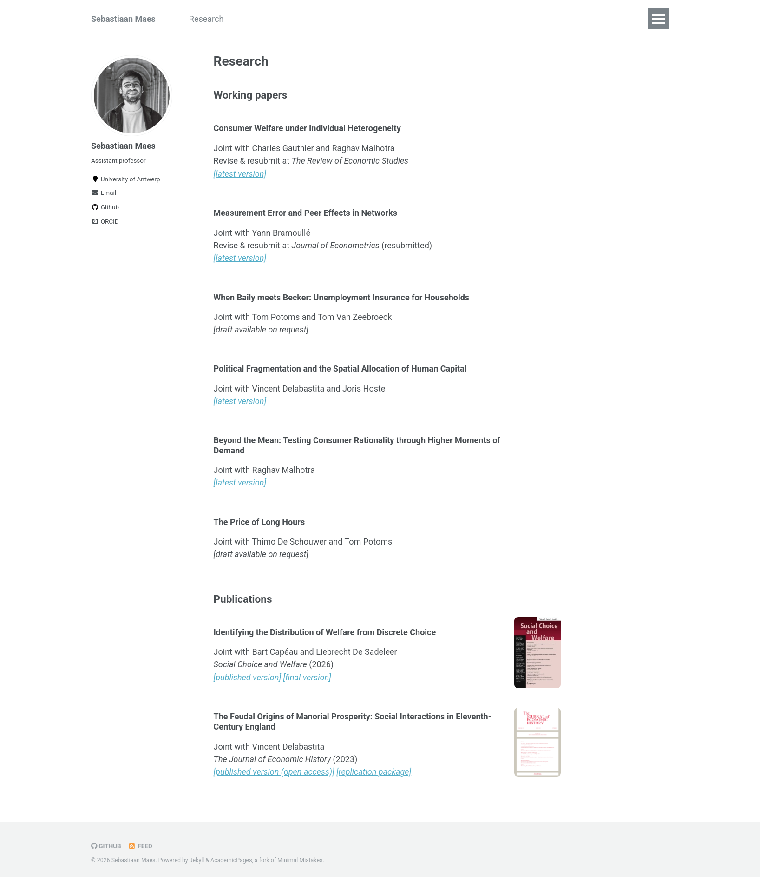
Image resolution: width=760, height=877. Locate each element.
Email (103, 192)
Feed (140, 841)
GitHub (106, 841)
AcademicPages (231, 855)
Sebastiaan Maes (123, 19)
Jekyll (197, 855)
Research (206, 19)
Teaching (257, 19)
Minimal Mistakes (299, 855)
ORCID (105, 221)
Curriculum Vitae (322, 19)
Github (105, 207)
